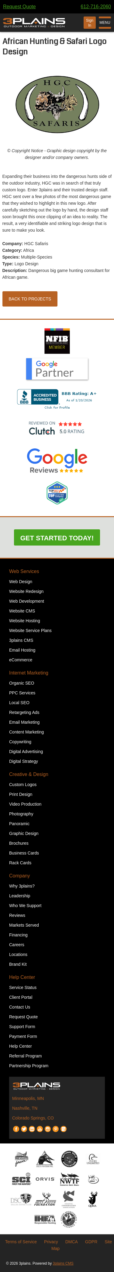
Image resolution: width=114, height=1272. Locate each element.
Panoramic (19, 823)
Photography (21, 813)
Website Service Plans (30, 630)
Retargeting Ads (24, 712)
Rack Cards (20, 862)
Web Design (20, 581)
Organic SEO (21, 683)
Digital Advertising (26, 751)
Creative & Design (28, 774)
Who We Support (25, 905)
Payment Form (23, 1036)
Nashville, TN (24, 1108)
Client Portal (20, 997)
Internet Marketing (28, 672)
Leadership (19, 895)
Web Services (24, 571)
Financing (18, 934)
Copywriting (20, 741)
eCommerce (20, 659)
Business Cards (24, 853)
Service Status (22, 987)
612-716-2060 (96, 6)
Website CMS (22, 610)
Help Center (22, 977)
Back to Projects (30, 298)
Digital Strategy (23, 761)
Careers (16, 944)
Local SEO (19, 702)
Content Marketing (26, 732)
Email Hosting (22, 650)
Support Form (22, 1026)
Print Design (20, 794)
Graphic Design (24, 833)
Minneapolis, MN (28, 1098)
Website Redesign (26, 591)
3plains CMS (21, 640)
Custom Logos (22, 784)
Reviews (17, 915)
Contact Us (19, 1007)
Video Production (25, 804)
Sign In (89, 23)
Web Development (26, 601)
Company (19, 875)
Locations (18, 954)
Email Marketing (24, 722)
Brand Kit (18, 964)
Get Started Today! (57, 538)
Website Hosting (24, 620)
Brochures (19, 843)
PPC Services (22, 692)
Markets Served (24, 925)
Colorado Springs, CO (33, 1118)
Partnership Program (28, 1065)
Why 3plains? (22, 886)
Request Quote (19, 6)
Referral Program (25, 1055)
